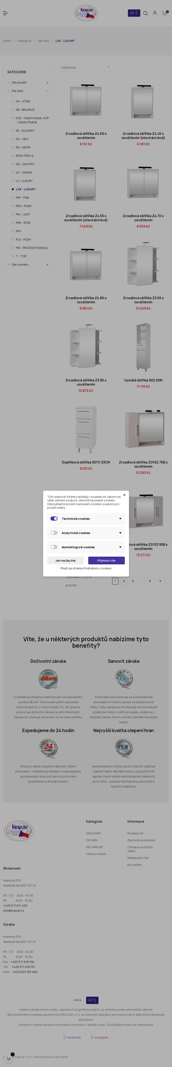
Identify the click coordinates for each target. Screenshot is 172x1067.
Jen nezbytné (65, 560)
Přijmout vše (106, 560)
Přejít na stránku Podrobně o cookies (86, 568)
